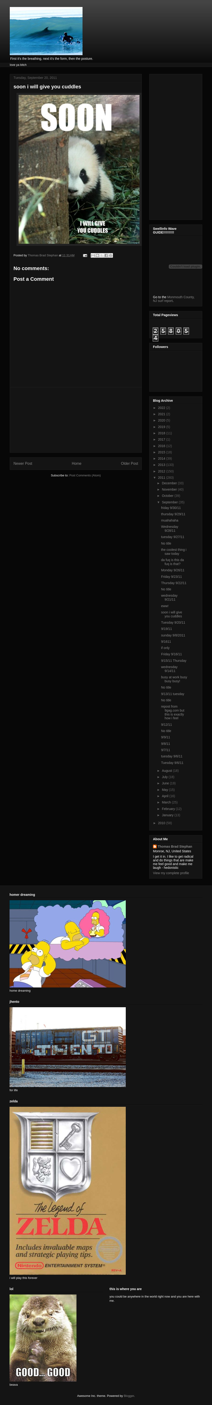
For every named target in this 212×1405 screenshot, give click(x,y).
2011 (162, 477)
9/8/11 (165, 744)
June (166, 783)
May (165, 790)
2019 (162, 427)
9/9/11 (165, 737)
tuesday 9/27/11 (172, 537)
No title (166, 543)
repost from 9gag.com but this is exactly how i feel (172, 712)
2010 (162, 823)
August (167, 771)
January (168, 815)
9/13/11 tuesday (172, 694)
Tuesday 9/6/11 (172, 763)
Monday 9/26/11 (172, 570)
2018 (162, 433)
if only (165, 648)
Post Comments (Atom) (85, 475)
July (165, 777)
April (165, 796)
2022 (162, 408)
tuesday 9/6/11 (171, 756)
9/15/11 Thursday (173, 660)
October (168, 496)
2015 (162, 452)
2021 (162, 414)
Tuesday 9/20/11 (173, 622)
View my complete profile (171, 873)
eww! (165, 606)
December (170, 483)
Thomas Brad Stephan (175, 846)
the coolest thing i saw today (173, 551)
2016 (162, 446)
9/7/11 (165, 750)
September (170, 502)
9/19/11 (166, 629)
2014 (162, 458)
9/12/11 (166, 724)
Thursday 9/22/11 (173, 583)
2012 (162, 471)
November (170, 489)
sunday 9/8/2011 (173, 635)
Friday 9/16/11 (171, 654)
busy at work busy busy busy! (174, 679)
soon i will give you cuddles (171, 614)
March (167, 802)
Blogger (129, 1396)
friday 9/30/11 (171, 508)
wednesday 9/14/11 (169, 669)
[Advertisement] (76, 420)
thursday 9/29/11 (173, 514)
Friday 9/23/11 (171, 577)
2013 (162, 465)
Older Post (129, 463)
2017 (162, 439)
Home (77, 463)
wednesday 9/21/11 (169, 597)
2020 (162, 420)
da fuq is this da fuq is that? (172, 562)
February (169, 809)
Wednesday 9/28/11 (169, 528)
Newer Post (22, 463)
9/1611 (166, 641)
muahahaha (169, 520)
